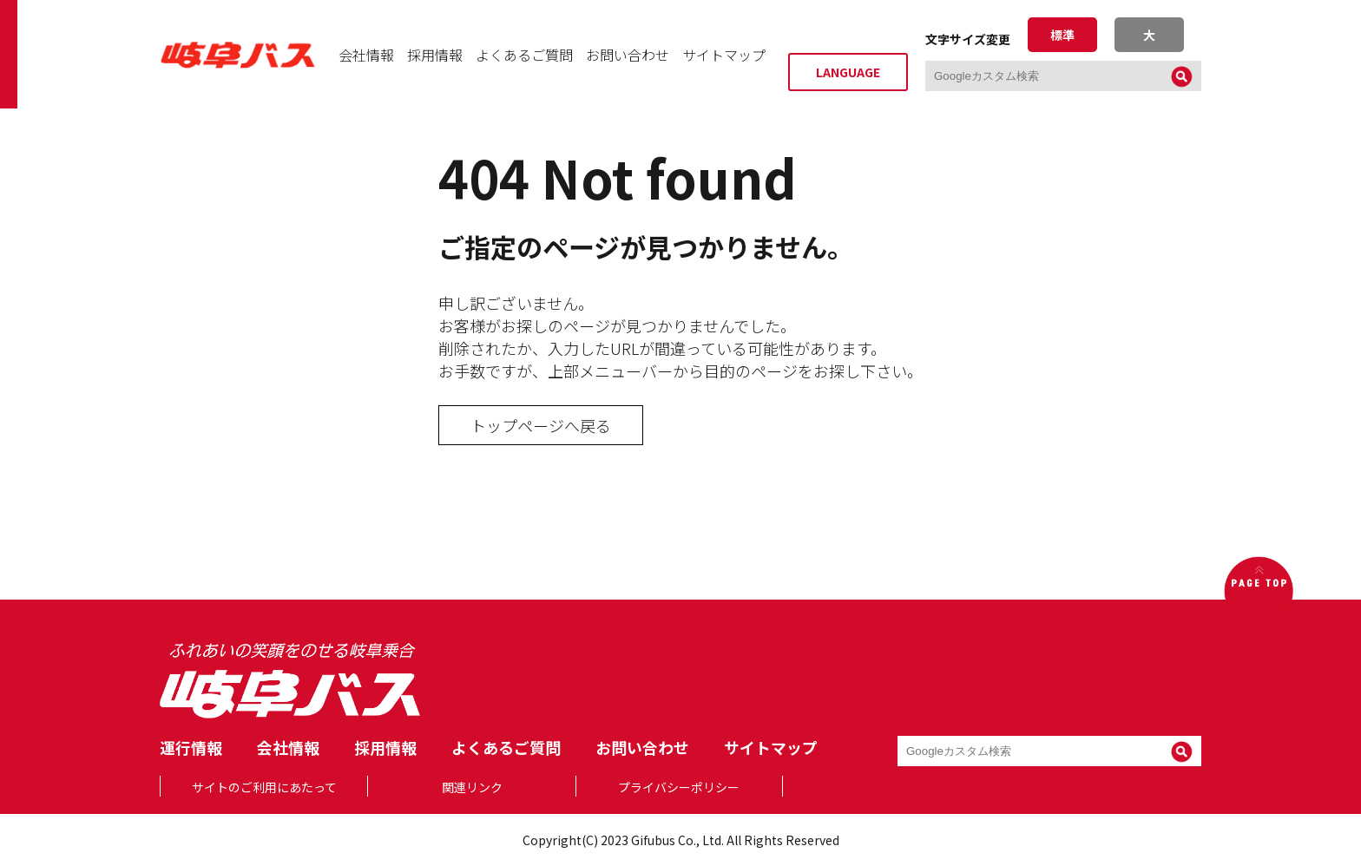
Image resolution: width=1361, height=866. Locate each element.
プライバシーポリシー (679, 787)
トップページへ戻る (540, 425)
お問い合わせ (627, 54)
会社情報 (366, 54)
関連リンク (472, 787)
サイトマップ (724, 54)
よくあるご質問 (524, 54)
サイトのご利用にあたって (264, 787)
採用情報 (435, 54)
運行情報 (191, 747)
